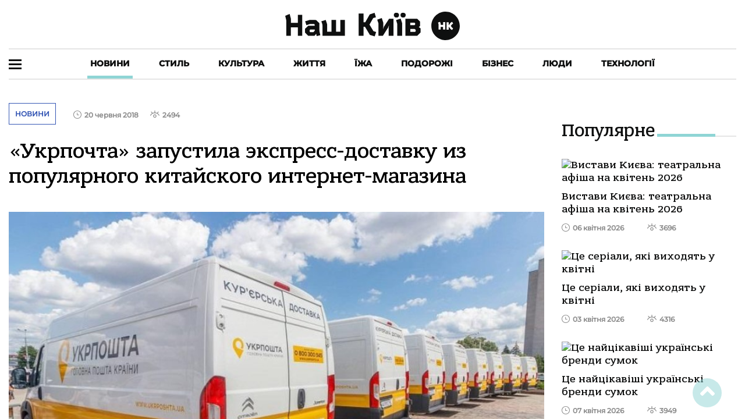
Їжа (363, 63)
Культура (241, 63)
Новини (110, 63)
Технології (628, 63)
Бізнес (497, 63)
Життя (309, 63)
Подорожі (427, 63)
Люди (557, 63)
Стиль (174, 63)
